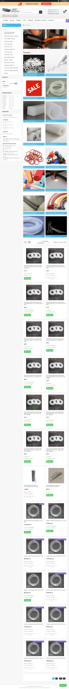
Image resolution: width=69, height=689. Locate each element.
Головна (5, 20)
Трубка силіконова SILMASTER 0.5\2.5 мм (33, 521)
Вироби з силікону (8, 60)
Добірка (6, 73)
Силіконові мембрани (9, 49)
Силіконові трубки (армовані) (11, 68)
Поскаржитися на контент (32, 687)
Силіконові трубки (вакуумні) (11, 70)
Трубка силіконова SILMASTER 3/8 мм (33, 624)
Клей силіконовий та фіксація (11, 36)
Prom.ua (41, 686)
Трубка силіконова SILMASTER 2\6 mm (55, 556)
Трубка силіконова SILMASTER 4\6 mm (55, 624)
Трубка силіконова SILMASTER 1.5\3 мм (56, 520)
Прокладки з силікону (9, 62)
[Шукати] (40, 12)
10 (60, 678)
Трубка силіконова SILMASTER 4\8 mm (33, 658)
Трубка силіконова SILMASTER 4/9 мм (55, 658)
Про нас (12, 20)
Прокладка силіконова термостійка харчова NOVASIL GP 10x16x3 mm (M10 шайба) (33, 413)
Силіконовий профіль (9, 57)
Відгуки (30, 20)
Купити (28, 278)
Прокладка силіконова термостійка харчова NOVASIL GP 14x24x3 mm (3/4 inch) (56, 303)
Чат (63, 685)
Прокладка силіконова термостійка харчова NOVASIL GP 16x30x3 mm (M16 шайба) (55, 450)
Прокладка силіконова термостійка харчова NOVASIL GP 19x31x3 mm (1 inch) (33, 340)
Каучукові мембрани (9, 65)
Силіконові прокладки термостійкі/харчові (9, 32)
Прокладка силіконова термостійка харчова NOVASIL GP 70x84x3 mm (33, 376)
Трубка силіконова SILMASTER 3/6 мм (55, 590)
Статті (24, 20)
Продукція (5, 29)
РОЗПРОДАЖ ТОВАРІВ (9, 38)
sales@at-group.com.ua (9, 145)
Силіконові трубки (8, 41)
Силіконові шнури (8, 44)
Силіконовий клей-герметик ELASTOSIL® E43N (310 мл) (31, 486)
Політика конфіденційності (44, 687)
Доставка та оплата (40, 20)
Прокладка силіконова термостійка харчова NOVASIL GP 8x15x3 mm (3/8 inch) (55, 267)
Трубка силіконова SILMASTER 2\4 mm (33, 556)
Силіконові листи (8, 46)
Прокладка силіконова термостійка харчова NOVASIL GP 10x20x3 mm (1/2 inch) (33, 303)
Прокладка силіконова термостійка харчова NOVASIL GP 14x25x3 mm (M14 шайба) (33, 450)
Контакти (51, 20)
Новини (18, 20)
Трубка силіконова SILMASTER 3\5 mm (33, 590)
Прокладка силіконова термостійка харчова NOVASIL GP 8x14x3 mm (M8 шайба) (55, 377)
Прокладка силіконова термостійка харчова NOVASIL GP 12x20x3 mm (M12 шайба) (55, 413)
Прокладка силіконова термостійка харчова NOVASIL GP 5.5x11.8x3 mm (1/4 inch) (33, 267)
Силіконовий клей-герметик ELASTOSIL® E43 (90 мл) (53, 486)
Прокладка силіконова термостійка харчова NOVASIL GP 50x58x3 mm (55, 339)
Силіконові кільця (8, 54)
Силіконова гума (8, 52)
